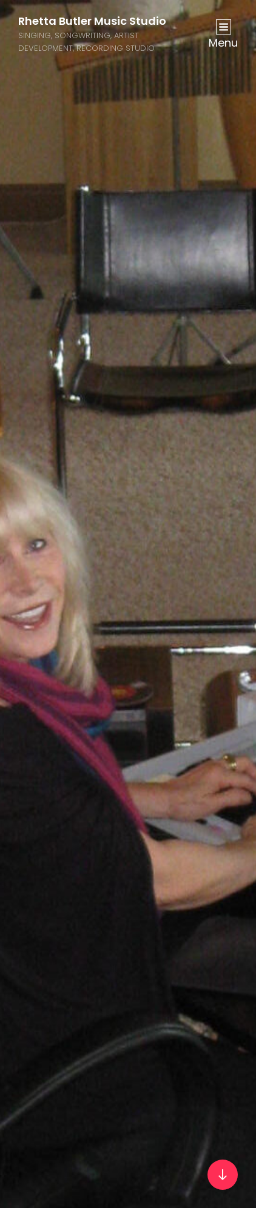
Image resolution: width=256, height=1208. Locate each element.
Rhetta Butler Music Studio (92, 20)
